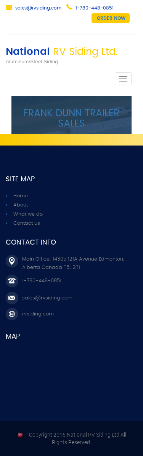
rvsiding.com (38, 314)
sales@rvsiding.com (38, 8)
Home (20, 196)
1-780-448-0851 (95, 8)
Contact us (26, 223)
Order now (111, 18)
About (20, 205)
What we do (28, 214)
